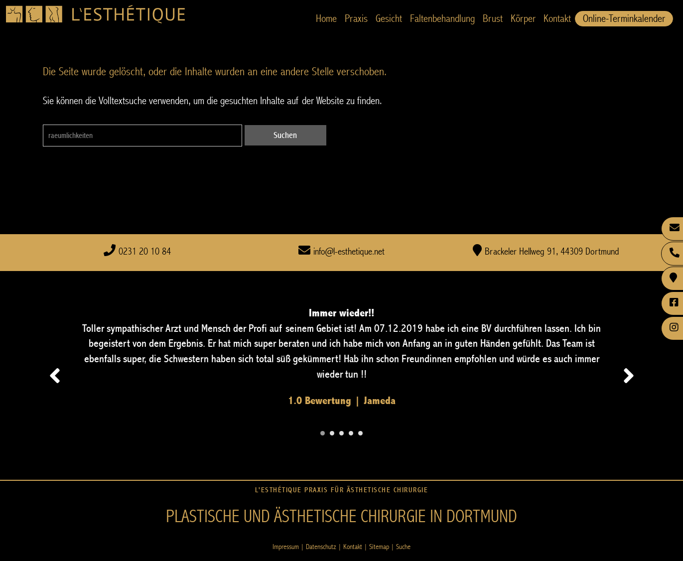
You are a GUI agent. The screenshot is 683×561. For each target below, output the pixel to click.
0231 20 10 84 (145, 252)
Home (326, 18)
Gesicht (389, 18)
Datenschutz (321, 547)
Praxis (356, 18)
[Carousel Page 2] (332, 433)
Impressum (286, 547)
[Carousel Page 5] (360, 433)
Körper (523, 18)
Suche (403, 547)
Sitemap (379, 547)
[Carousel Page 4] (351, 433)
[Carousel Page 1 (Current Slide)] (322, 433)
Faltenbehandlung (442, 18)
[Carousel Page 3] (341, 433)
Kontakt (557, 18)
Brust (493, 18)
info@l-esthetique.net (349, 252)
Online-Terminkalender (624, 18)
